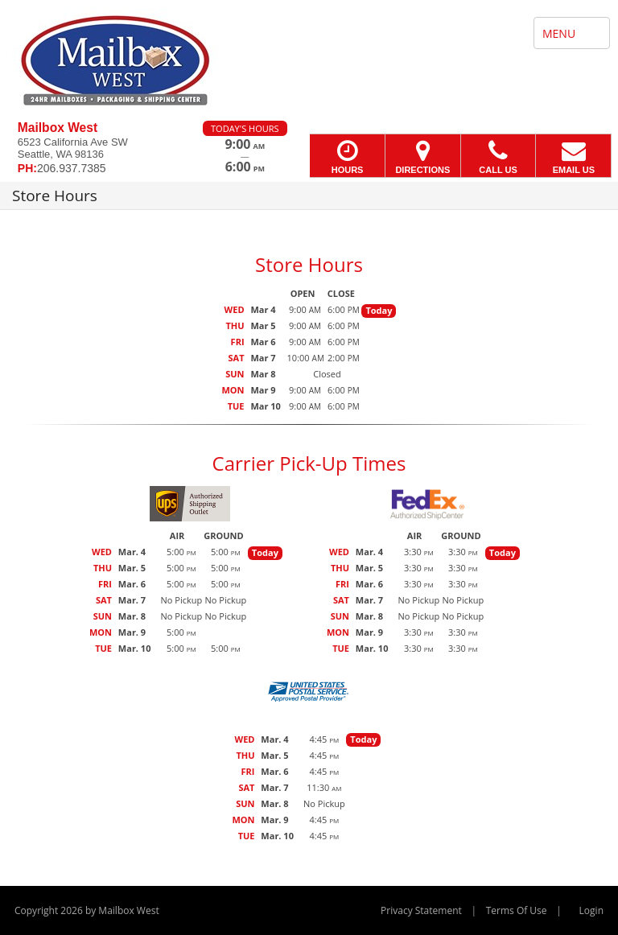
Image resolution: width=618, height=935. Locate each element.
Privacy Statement (421, 910)
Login (591, 910)
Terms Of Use (516, 910)
